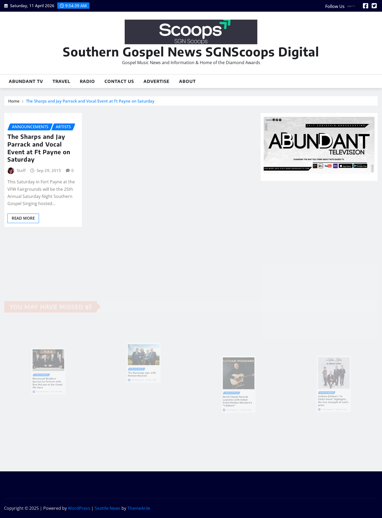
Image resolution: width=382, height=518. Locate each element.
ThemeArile (138, 508)
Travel (61, 81)
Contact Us (119, 81)
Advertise (157, 81)
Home (14, 101)
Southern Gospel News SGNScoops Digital (191, 51)
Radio (87, 81)
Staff (21, 170)
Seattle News (107, 508)
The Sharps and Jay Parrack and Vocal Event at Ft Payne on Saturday (90, 101)
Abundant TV (26, 81)
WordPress (79, 508)
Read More (23, 218)
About (187, 81)
